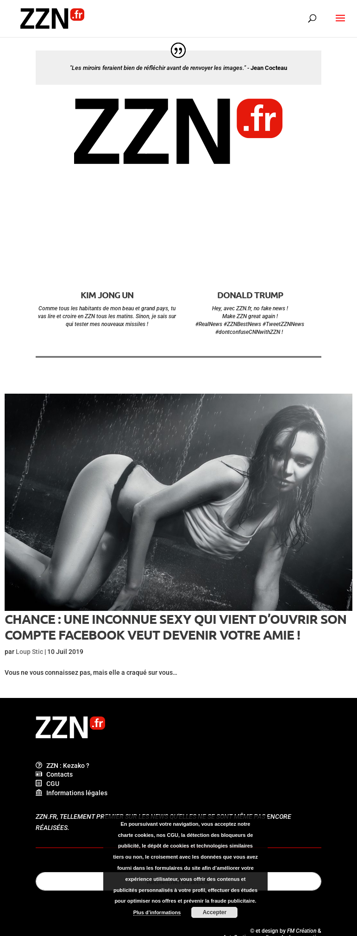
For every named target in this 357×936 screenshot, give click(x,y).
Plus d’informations (157, 912)
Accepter (214, 912)
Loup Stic (29, 651)
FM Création (301, 931)
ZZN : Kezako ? (62, 765)
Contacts (54, 774)
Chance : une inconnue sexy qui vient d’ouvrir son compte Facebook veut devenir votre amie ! (175, 626)
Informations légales (71, 793)
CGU (47, 783)
